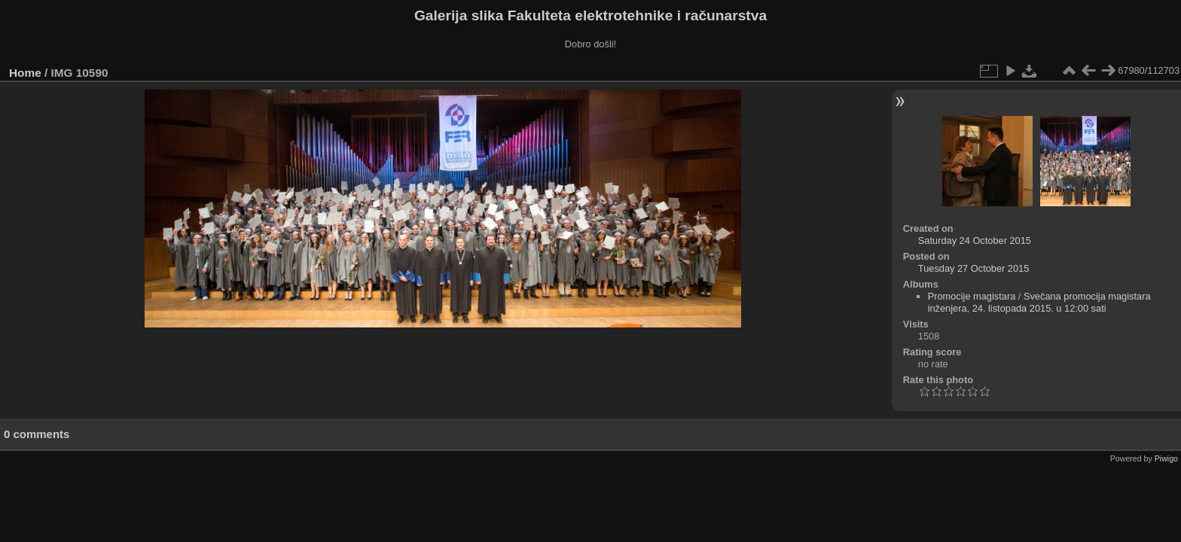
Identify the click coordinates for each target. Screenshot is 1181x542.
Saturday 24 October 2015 (974, 240)
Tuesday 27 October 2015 (974, 268)
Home (25, 72)
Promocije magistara (972, 296)
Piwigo (1166, 458)
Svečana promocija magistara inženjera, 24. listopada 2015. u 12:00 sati (1039, 302)
